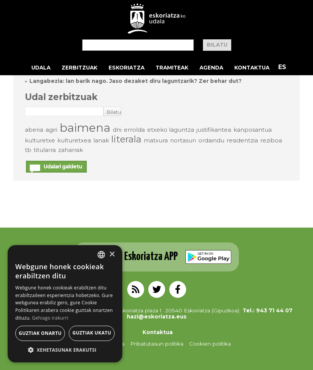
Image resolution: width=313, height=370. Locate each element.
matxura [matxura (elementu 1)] (156, 140)
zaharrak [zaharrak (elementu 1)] (70, 149)
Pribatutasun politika (156, 344)
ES (282, 67)
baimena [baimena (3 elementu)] (85, 128)
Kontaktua (251, 68)
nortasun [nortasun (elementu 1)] (183, 140)
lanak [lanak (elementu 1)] (101, 140)
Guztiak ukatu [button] (91, 333)
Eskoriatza (126, 68)
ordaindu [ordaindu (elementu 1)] (211, 140)
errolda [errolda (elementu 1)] (134, 129)
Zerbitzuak (79, 68)
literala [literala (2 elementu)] (126, 139)
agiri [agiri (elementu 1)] (51, 129)
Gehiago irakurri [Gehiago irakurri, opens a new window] (50, 318)
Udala (40, 68)
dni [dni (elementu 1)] (117, 129)
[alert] (65, 303)
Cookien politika (210, 344)
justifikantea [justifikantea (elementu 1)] (213, 129)
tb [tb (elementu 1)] (28, 149)
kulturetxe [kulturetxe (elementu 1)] (40, 140)
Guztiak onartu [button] (40, 333)
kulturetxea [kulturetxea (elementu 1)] (74, 140)
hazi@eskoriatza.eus (157, 316)
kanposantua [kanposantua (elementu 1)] (253, 129)
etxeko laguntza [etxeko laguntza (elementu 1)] (170, 129)
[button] (65, 350)
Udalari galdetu (63, 166)
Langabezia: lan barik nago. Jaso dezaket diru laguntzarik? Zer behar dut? (135, 81)
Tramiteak (172, 68)
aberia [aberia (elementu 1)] (34, 129)
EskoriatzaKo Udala (157, 18)
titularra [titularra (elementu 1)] (45, 149)
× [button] (112, 254)
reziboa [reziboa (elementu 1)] (271, 140)
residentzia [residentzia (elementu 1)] (242, 140)
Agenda (211, 68)
